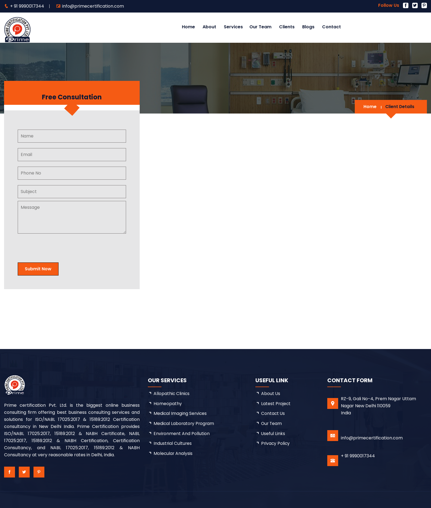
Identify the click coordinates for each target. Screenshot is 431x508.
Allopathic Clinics (172, 393)
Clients (287, 27)
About (209, 27)
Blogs (308, 27)
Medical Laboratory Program (184, 424)
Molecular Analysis (173, 454)
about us (270, 393)
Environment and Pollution (182, 434)
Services (233, 27)
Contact (331, 27)
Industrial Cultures (173, 444)
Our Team (260, 27)
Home (188, 27)
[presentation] (63, 246)
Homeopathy (168, 403)
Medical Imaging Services (180, 414)
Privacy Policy (276, 444)
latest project (276, 403)
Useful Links (273, 434)
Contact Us (273, 414)
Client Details (399, 106)
